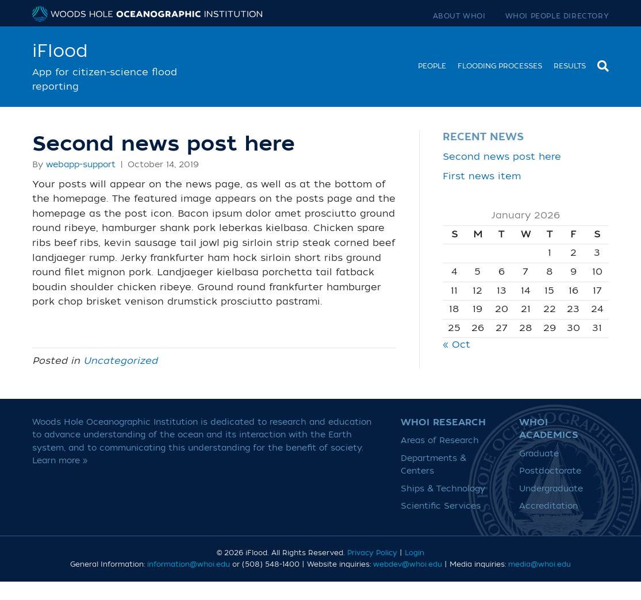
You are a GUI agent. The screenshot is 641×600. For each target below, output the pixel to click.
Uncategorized (120, 361)
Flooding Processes (500, 66)
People (432, 66)
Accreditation (548, 506)
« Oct (456, 345)
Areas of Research (440, 440)
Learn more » (60, 460)
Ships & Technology (443, 488)
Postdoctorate (550, 471)
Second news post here (502, 157)
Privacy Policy (372, 552)
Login (414, 552)
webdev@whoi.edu (407, 564)
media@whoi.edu (539, 564)
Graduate (539, 453)
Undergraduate (551, 488)
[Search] (600, 64)
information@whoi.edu (188, 564)
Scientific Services (441, 506)
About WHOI (459, 16)
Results (570, 66)
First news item (482, 176)
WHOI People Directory (557, 16)
